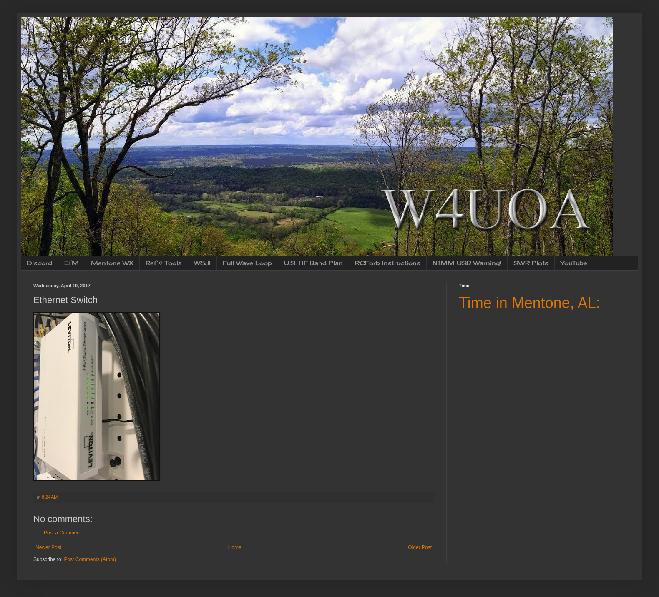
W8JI (202, 262)
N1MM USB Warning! (467, 262)
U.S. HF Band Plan (313, 262)
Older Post (420, 547)
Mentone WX (112, 262)
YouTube (574, 262)
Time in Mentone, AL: (529, 302)
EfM (71, 262)
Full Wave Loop (247, 262)
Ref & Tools (164, 262)
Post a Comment (62, 533)
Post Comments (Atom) (90, 559)
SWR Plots (530, 262)
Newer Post (48, 547)
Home (234, 547)
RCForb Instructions (387, 262)
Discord (39, 262)
